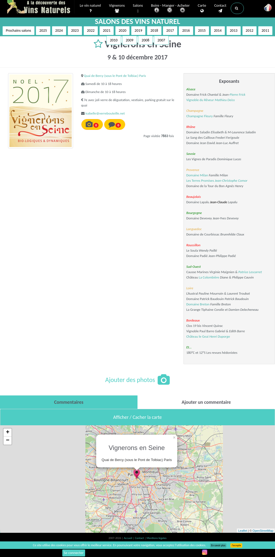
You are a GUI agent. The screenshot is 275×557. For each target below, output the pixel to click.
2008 (145, 40)
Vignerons (117, 8)
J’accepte (236, 545)
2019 (138, 30)
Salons (138, 8)
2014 (218, 30)
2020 (122, 30)
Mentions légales (157, 538)
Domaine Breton (197, 304)
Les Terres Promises (200, 180)
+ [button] (7, 433)
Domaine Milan (197, 175)
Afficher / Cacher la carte (137, 417)
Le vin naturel (90, 8)
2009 (129, 40)
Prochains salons (18, 30)
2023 (75, 30)
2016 (186, 30)
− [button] (7, 441)
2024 (59, 30)
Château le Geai (197, 336)
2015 (202, 30)
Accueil (128, 538)
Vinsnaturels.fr (40, 7)
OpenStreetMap (262, 530)
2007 (161, 40)
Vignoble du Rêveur (200, 100)
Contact (220, 8)
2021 (106, 30)
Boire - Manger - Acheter (170, 8)
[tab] (69, 402)
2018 (154, 30)
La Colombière (209, 277)
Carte (202, 8)
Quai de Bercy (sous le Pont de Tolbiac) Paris (115, 76)
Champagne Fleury (199, 116)
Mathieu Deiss (225, 100)
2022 (91, 30)
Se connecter (74, 553)
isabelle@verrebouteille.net (105, 113)
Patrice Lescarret (250, 272)
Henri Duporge (219, 336)
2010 (113, 40)
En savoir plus (218, 545)
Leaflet (242, 530)
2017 (170, 30)
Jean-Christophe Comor (231, 180)
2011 (265, 30)
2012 (249, 30)
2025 (43, 30)
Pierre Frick (237, 94)
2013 (233, 30)
